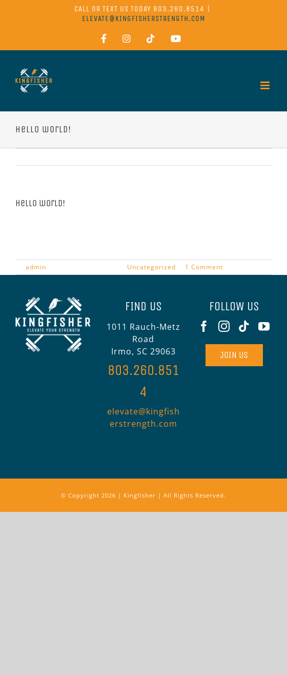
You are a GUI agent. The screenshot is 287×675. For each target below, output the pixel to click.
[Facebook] (204, 326)
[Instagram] (224, 326)
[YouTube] (264, 326)
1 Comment (204, 267)
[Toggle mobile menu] (266, 85)
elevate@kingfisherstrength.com (144, 18)
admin (36, 267)
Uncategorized (151, 267)
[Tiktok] (244, 326)
